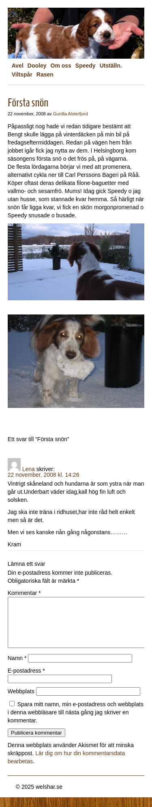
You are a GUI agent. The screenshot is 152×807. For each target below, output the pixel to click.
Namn (17, 668)
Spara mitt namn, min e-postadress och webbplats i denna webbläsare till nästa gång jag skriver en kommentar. (75, 722)
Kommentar (24, 593)
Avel (18, 65)
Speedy (85, 65)
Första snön (28, 102)
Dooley (37, 65)
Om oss (61, 65)
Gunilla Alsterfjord (70, 113)
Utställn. (111, 65)
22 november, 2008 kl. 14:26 (43, 474)
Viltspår (22, 74)
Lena (28, 469)
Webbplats (21, 701)
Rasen (45, 74)
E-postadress (26, 680)
